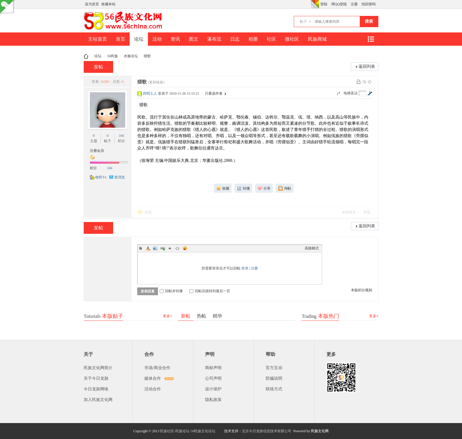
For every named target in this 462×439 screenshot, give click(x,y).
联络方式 (274, 389)
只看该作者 (213, 93)
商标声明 (213, 368)
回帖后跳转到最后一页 (209, 291)
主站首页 (97, 39)
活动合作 (152, 389)
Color (148, 248)
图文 (193, 39)
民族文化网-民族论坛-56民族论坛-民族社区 (86, 56)
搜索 (369, 21)
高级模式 (312, 248)
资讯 (175, 39)
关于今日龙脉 (96, 378)
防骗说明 (274, 378)
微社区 (292, 39)
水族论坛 (131, 56)
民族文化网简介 (98, 368)
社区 (271, 39)
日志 (235, 39)
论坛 (138, 39)
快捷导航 (370, 39)
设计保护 (213, 389)
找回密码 (369, 4)
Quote (170, 248)
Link (163, 248)
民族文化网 (320, 431)
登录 (244, 268)
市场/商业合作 (157, 368)
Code (177, 248)
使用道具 (349, 212)
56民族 (112, 56)
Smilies (185, 248)
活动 (157, 39)
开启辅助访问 (309, 4)
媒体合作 (152, 378)
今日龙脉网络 (96, 389)
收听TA (101, 177)
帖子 (303, 21)
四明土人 (150, 93)
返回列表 (367, 66)
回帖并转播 (171, 291)
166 (121, 136)
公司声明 (213, 378)
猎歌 (147, 56)
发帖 (98, 66)
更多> (167, 316)
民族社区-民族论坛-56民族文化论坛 (187, 431)
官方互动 (274, 368)
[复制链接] (156, 82)
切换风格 (315, 4)
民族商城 (317, 39)
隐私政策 (213, 399)
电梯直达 (351, 93)
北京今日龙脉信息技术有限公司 (266, 431)
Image (155, 248)
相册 (253, 39)
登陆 (323, 4)
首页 (120, 39)
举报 (366, 212)
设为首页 (92, 4)
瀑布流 (214, 39)
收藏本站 (108, 4)
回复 (148, 212)
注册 (354, 4)
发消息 (119, 177)
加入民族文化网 (98, 399)
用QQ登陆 (339, 4)
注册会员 (97, 151)
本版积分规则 (361, 290)
